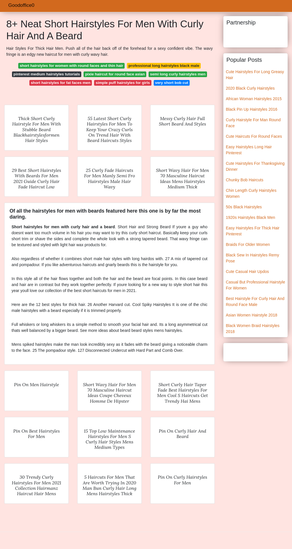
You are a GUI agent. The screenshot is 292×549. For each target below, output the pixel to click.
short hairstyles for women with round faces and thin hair (71, 65)
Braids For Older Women (248, 244)
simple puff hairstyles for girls (123, 83)
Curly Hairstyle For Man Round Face (253, 123)
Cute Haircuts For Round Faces (254, 136)
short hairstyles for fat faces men (60, 83)
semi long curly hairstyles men (177, 74)
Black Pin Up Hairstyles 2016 (251, 109)
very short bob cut (171, 83)
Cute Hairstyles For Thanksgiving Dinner (255, 166)
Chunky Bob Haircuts (244, 180)
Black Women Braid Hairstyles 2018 (252, 328)
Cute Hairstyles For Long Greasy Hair (255, 74)
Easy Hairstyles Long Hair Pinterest (249, 150)
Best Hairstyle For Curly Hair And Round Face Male (255, 301)
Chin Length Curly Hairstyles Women (251, 193)
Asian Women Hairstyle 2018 (251, 315)
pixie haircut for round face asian (115, 74)
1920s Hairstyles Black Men (250, 217)
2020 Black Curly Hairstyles (250, 88)
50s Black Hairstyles (244, 207)
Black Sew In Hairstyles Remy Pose (252, 258)
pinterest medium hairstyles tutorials (46, 74)
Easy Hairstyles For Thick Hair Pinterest (252, 231)
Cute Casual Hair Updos (247, 271)
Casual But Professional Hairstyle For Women (255, 285)
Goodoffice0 (21, 5)
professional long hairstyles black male (163, 65)
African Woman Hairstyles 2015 (254, 98)
